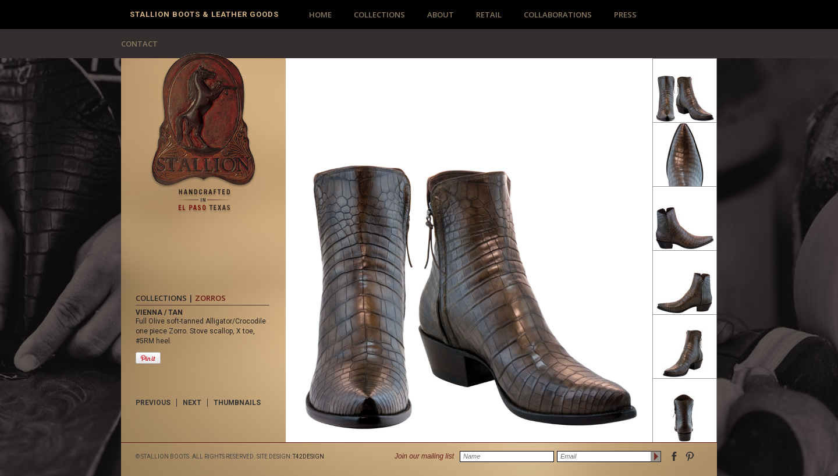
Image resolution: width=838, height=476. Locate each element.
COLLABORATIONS (558, 14)
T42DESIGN (308, 456)
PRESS (625, 14)
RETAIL (489, 14)
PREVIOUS (153, 403)
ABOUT (440, 14)
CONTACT (139, 43)
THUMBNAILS (237, 403)
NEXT (192, 403)
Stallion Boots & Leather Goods (204, 14)
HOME (320, 14)
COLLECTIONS (379, 14)
